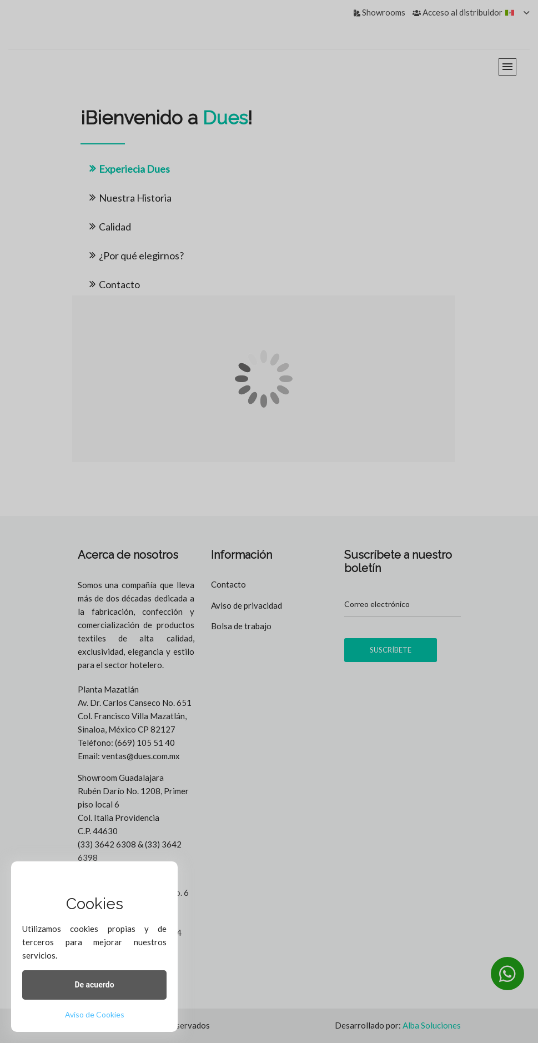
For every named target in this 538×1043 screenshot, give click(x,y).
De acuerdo (94, 984)
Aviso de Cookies (94, 1014)
